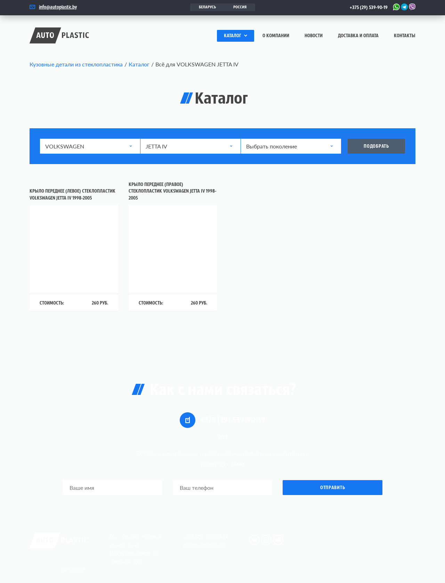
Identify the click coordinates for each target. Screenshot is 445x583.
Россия (239, 7)
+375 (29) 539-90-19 (369, 7)
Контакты (404, 36)
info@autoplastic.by (58, 7)
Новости (314, 36)
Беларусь (207, 7)
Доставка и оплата (358, 36)
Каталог (235, 36)
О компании (275, 36)
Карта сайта (72, 568)
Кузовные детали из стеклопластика (76, 64)
